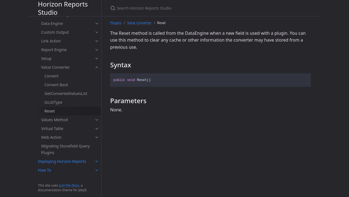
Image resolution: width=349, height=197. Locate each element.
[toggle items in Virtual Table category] (96, 128)
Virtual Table (52, 128)
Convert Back (56, 84)
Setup (46, 58)
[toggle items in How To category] (96, 170)
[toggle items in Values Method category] (96, 119)
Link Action (51, 41)
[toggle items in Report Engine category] (96, 49)
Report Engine (54, 49)
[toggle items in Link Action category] (96, 41)
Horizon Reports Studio (63, 8)
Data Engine (52, 23)
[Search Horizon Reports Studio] (174, 8)
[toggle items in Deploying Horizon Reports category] (96, 161)
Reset (49, 111)
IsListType (53, 102)
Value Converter (55, 67)
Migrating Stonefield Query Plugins (65, 149)
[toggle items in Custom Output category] (96, 32)
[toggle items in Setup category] (96, 58)
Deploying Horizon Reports (62, 161)
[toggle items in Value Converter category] (96, 67)
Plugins (115, 23)
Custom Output (55, 32)
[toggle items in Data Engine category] (96, 23)
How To (44, 170)
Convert (51, 76)
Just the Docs (69, 185)
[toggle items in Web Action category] (96, 137)
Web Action (51, 137)
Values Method (54, 119)
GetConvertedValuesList (65, 93)
